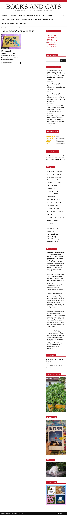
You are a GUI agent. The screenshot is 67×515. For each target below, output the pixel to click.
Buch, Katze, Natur (52, 46)
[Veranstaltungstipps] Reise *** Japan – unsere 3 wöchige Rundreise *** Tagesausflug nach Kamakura (56, 86)
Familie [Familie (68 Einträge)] (59, 182)
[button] (64, 15)
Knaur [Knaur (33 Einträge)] (60, 199)
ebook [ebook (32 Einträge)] (54, 182)
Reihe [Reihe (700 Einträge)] (49, 214)
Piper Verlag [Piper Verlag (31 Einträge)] (60, 211)
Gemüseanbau (15, 19)
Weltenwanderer (51, 35)
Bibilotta (49, 39)
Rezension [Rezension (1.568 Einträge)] (53, 217)
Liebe (43, 15)
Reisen (51, 19)
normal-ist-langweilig (6, 62)
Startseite (5, 15)
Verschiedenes (6, 19)
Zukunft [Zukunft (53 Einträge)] (56, 241)
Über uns (23, 23)
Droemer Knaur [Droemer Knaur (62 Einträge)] (51, 180)
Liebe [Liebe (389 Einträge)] (49, 208)
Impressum (59, 513)
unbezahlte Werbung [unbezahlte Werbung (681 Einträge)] (52, 235)
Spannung (49, 15)
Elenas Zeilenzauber (52, 41)
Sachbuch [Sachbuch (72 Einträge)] (49, 220)
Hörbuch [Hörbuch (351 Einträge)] (57, 194)
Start (2, 28)
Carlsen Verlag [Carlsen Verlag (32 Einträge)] (50, 177)
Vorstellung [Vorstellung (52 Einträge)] (50, 241)
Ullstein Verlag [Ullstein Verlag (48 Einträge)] (50, 231)
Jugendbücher (31, 15)
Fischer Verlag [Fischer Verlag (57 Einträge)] (51, 188)
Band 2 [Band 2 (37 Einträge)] (59, 174)
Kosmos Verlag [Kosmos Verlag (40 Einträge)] (51, 203)
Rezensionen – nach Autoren (10, 23)
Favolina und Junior (52, 37)
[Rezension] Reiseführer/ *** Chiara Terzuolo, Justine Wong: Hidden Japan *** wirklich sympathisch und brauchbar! (55, 108)
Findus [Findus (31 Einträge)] (55, 185)
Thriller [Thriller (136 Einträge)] (49, 229)
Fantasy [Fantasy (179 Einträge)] (50, 185)
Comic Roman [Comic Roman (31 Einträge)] (58, 177)
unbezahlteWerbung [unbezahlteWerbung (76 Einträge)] (53, 239)
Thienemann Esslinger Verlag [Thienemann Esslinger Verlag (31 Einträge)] (53, 226)
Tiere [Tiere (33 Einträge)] (54, 228)
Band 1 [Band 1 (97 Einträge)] (54, 174)
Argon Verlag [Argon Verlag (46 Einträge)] (58, 171)
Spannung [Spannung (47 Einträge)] (56, 220)
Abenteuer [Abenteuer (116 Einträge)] (50, 171)
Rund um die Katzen (26, 19)
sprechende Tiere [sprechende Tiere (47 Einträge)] (51, 223)
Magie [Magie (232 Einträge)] (49, 211)
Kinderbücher (21, 15)
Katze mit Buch (51, 43)
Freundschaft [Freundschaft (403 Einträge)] (53, 191)
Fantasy (38, 15)
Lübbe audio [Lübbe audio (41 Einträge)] (56, 208)
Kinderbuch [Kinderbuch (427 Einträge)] (52, 199)
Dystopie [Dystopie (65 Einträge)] (49, 182)
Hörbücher (13, 15)
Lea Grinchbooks (51, 44)
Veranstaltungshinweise (40, 19)
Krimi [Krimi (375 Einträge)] (58, 202)
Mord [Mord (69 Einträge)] (54, 211)
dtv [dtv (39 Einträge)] (58, 180)
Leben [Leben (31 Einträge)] (56, 205)
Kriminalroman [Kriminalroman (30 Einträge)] (50, 205)
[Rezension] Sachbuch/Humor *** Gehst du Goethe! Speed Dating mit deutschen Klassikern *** (11, 55)
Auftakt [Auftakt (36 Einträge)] (48, 174)
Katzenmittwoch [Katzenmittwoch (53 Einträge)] (51, 196)
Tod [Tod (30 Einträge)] (58, 228)
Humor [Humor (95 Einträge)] (49, 194)
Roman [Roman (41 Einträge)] (62, 217)
